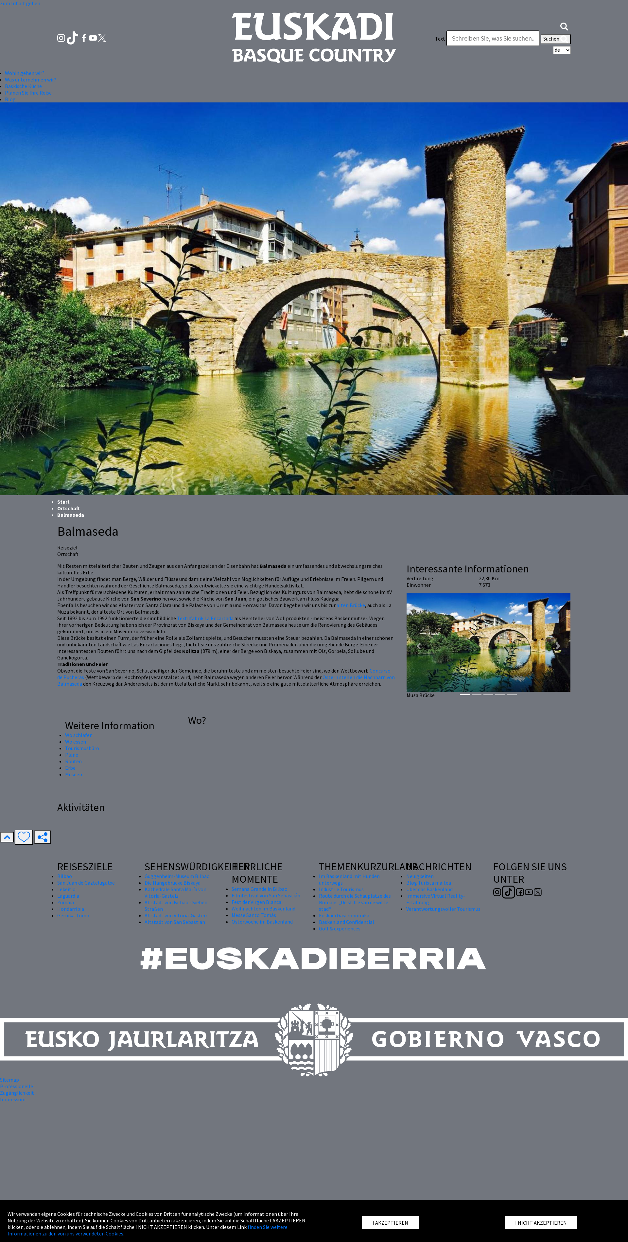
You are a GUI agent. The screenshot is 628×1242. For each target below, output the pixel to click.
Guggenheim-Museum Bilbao (177, 876)
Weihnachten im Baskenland (263, 908)
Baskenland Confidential (346, 922)
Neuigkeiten (420, 876)
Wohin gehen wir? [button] (24, 73)
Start (63, 501)
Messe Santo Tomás (254, 915)
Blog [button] (10, 99)
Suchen (555, 39)
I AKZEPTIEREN (390, 1222)
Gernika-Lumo (73, 915)
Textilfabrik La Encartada (205, 618)
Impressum (13, 1099)
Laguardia (68, 895)
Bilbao (64, 876)
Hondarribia (70, 909)
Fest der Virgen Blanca (256, 902)
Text (440, 38)
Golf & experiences (339, 928)
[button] (564, 25)
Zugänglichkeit (17, 1092)
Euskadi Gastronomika (344, 915)
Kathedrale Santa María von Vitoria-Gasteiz (175, 892)
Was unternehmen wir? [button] (30, 79)
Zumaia (65, 902)
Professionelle (16, 1086)
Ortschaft (68, 508)
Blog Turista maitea (428, 882)
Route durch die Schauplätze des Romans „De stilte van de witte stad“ (355, 902)
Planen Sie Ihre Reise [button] (28, 92)
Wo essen (75, 741)
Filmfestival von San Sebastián (266, 895)
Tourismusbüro (82, 748)
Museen (73, 774)
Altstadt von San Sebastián (175, 922)
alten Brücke (351, 605)
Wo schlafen (79, 735)
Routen (73, 761)
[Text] (493, 38)
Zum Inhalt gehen (20, 3)
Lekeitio (66, 889)
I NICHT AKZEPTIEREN (541, 1222)
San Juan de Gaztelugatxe (86, 882)
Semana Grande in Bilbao (260, 889)
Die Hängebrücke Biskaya (173, 882)
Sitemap (9, 1079)
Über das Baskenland (429, 889)
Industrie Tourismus (341, 889)
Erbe (70, 768)
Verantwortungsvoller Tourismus (443, 909)
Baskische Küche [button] (23, 86)
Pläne (71, 754)
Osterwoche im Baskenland (262, 921)
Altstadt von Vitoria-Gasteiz (176, 915)
